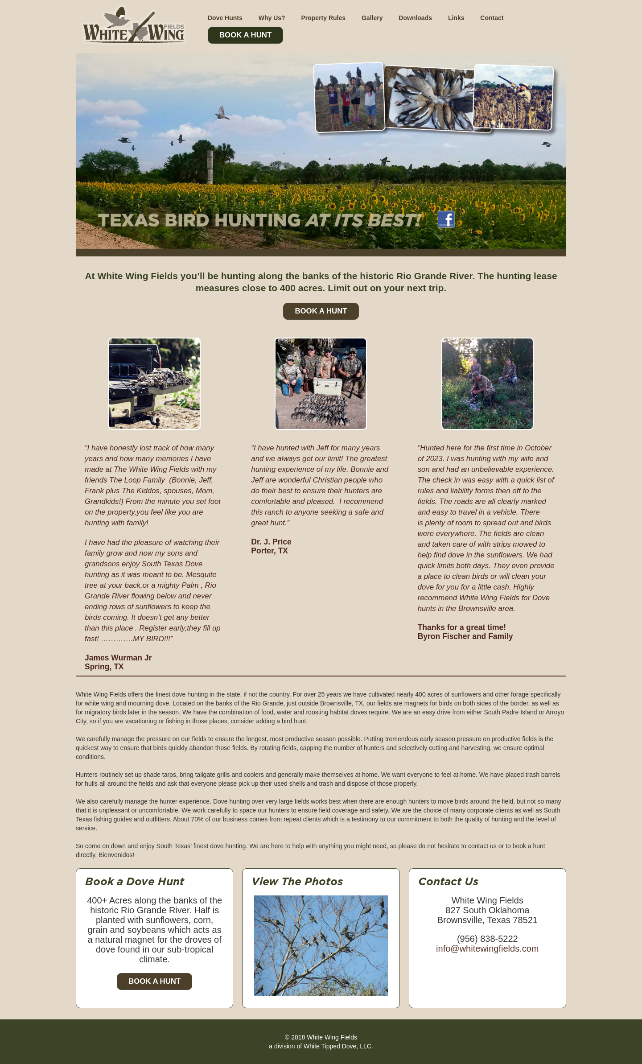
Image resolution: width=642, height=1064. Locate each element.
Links (456, 17)
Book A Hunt (245, 35)
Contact (491, 17)
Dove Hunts (225, 17)
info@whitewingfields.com (487, 948)
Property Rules (323, 17)
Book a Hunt (154, 981)
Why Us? (272, 17)
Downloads (415, 17)
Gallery (372, 17)
